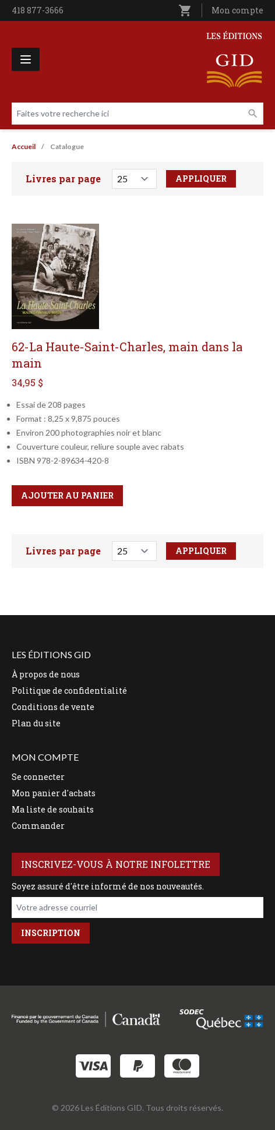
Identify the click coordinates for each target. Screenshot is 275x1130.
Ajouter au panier (67, 495)
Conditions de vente (53, 706)
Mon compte (237, 10)
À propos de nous (46, 674)
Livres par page (63, 178)
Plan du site (36, 723)
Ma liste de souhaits (53, 809)
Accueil (24, 146)
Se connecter (38, 776)
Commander (38, 825)
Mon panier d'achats (54, 793)
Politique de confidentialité (69, 690)
